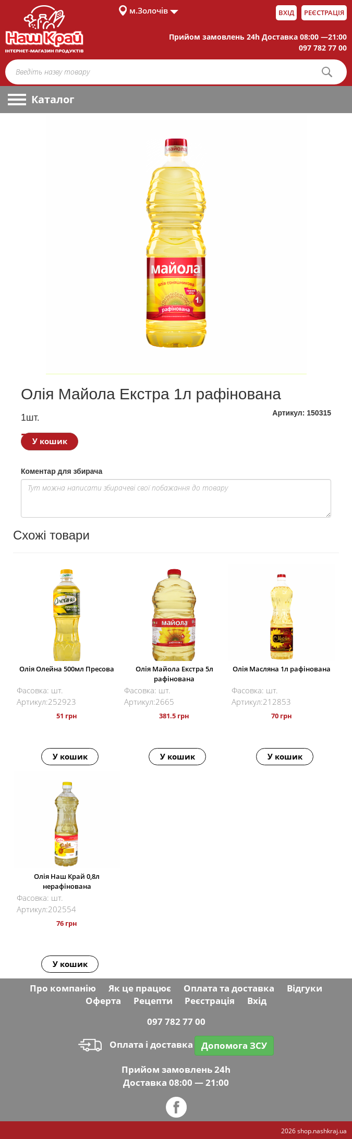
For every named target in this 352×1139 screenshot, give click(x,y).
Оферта (103, 1001)
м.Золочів (148, 10)
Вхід (286, 12)
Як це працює (139, 988)
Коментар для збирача (61, 471)
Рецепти (153, 1001)
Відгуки (304, 988)
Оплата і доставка (135, 1044)
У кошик (49, 441)
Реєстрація (324, 12)
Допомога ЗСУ (234, 1045)
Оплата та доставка (229, 988)
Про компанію (63, 988)
